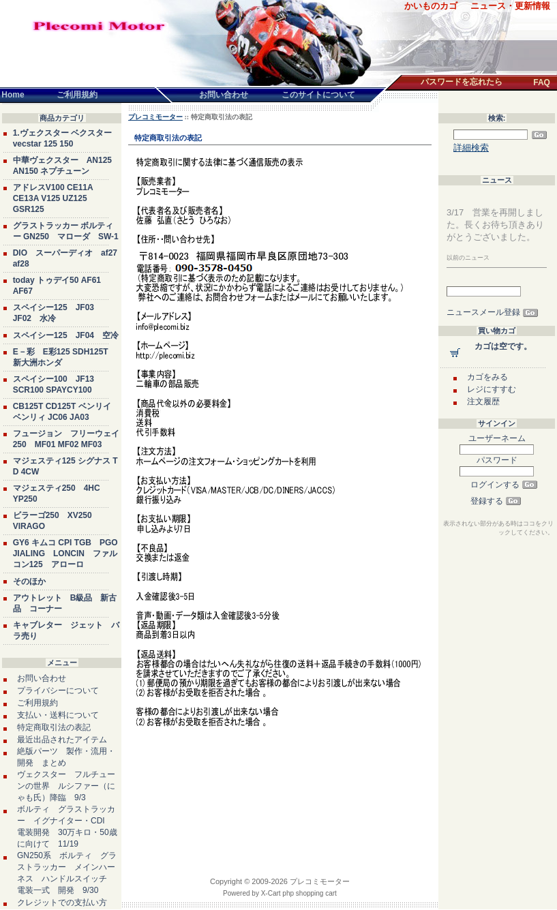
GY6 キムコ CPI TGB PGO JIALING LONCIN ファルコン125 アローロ (65, 553)
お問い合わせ (41, 678)
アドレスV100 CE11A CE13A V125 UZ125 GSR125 (53, 198)
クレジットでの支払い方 (62, 902)
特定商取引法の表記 (54, 727)
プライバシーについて (58, 690)
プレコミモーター (155, 117)
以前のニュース (468, 257)
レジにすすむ (491, 389)
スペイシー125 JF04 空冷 (66, 335)
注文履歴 (483, 401)
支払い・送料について (58, 715)
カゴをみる (487, 377)
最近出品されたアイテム (62, 739)
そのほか (29, 581)
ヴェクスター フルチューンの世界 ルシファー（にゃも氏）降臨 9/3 (66, 786)
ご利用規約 (37, 703)
